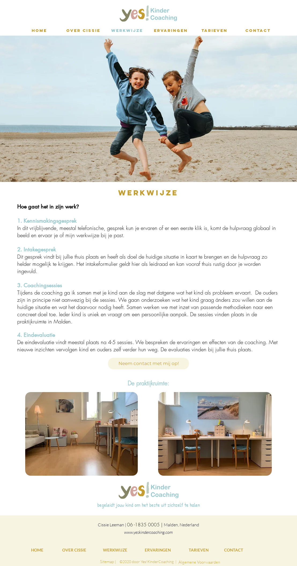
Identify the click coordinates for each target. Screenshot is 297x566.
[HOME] (38, 550)
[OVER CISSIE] (74, 550)
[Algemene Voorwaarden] (199, 562)
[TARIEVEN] (199, 550)
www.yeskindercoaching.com (148, 532)
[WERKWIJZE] (116, 550)
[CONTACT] (234, 550)
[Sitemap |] (108, 561)
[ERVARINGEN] (158, 550)
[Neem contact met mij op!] (148, 363)
